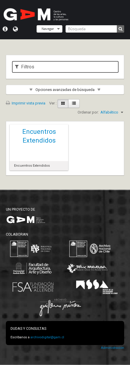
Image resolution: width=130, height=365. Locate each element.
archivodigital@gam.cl (47, 337)
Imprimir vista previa (25, 103)
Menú (5, 29)
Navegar (48, 28)
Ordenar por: (88, 112)
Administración (112, 348)
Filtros (24, 67)
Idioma (15, 29)
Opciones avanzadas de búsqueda (65, 89)
